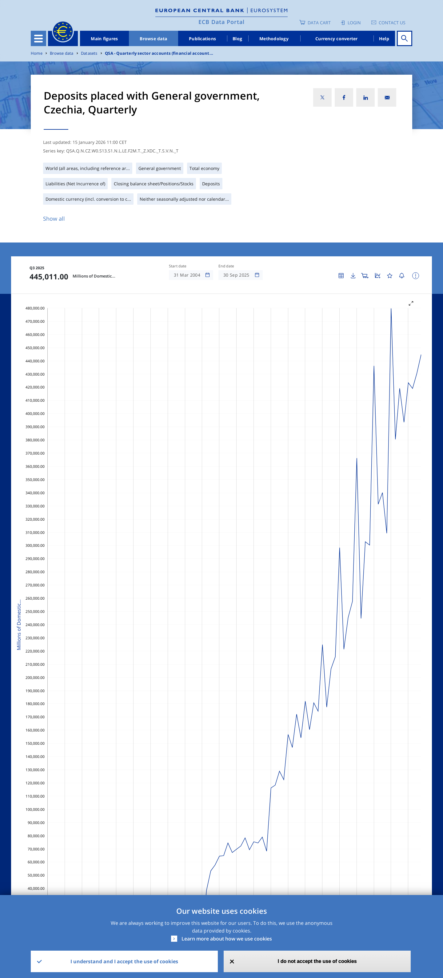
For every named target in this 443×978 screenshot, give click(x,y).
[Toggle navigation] (38, 38)
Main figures (104, 38)
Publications (202, 38)
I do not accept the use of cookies (317, 961)
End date (226, 266)
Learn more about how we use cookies (227, 938)
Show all (54, 218)
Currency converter (336, 38)
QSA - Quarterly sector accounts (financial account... (159, 53)
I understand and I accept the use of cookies (124, 961)
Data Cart (319, 23)
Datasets (89, 53)
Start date (178, 266)
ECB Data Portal (221, 22)
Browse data (153, 38)
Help (384, 38)
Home (36, 53)
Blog (237, 38)
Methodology (274, 38)
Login (354, 23)
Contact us (392, 23)
